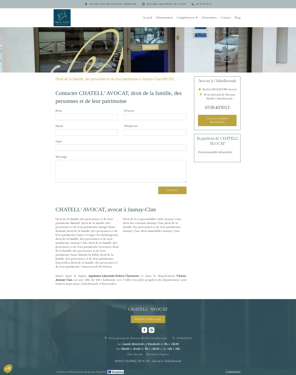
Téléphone (131, 126)
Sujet (58, 141)
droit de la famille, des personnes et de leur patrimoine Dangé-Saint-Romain (85, 227)
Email (59, 126)
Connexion (233, 371)
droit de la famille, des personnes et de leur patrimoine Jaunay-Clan (152, 227)
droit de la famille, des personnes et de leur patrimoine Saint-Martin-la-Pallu (87, 250)
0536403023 (217, 107)
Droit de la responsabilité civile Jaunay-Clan (152, 219)
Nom (58, 110)
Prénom (129, 110)
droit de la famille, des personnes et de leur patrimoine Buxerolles (84, 258)
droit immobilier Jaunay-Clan (160, 231)
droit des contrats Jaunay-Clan (143, 223)
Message (61, 156)
